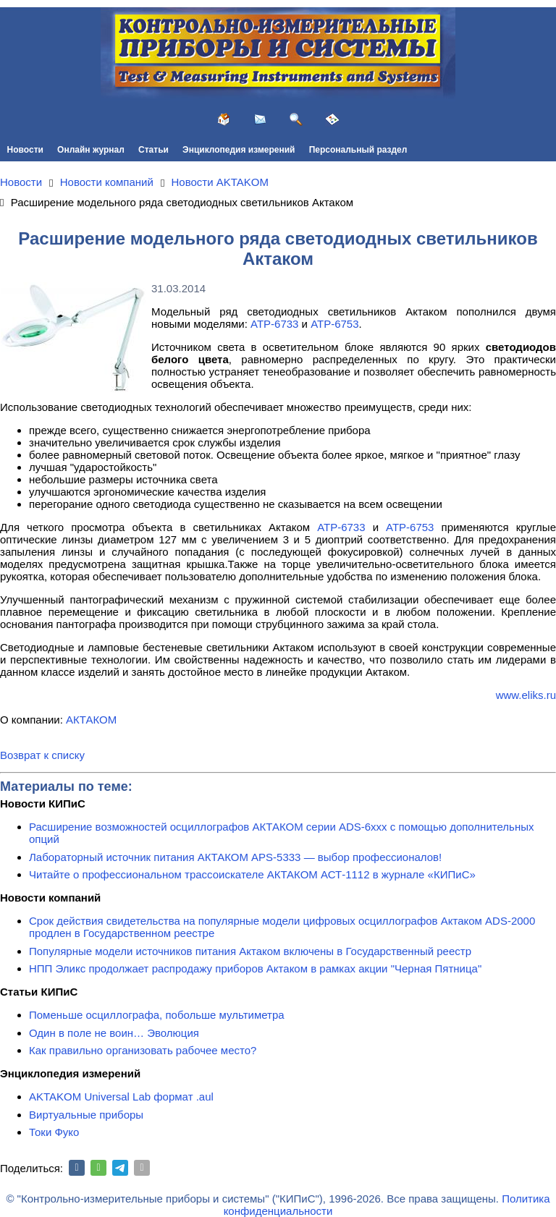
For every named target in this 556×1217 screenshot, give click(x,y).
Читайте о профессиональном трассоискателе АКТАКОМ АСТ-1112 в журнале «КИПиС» (252, 874)
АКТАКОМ (91, 719)
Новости (25, 150)
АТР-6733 (274, 324)
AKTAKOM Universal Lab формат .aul (121, 1096)
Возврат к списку (42, 755)
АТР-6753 (334, 324)
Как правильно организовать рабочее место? (142, 1050)
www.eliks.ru (526, 695)
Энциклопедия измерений (238, 150)
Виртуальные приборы (86, 1114)
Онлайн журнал (91, 150)
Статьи (153, 150)
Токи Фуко (54, 1132)
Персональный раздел (358, 150)
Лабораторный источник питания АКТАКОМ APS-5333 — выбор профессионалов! (235, 857)
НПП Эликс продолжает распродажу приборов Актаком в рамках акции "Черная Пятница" (255, 968)
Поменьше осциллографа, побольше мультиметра (157, 1015)
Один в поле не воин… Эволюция (114, 1033)
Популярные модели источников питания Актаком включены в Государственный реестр (250, 951)
